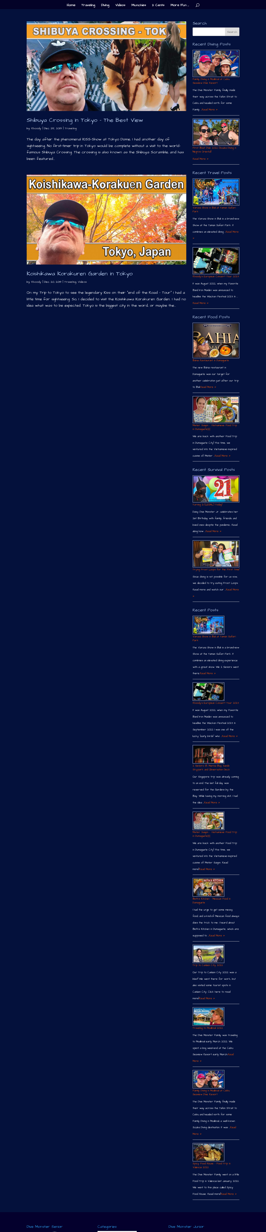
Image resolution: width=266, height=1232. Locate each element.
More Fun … (179, 5)
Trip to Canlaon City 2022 (208, 965)
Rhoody (36, 128)
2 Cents (158, 5)
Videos (120, 5)
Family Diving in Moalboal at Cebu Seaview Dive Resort (211, 81)
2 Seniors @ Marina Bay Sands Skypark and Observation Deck (211, 767)
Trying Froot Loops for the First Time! (216, 569)
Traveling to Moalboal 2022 (208, 1028)
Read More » (210, 109)
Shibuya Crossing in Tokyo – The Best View (85, 120)
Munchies (138, 5)
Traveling (88, 5)
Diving (105, 5)
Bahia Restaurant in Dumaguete (211, 360)
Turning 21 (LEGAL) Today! (207, 504)
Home (71, 5)
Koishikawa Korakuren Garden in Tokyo (80, 274)
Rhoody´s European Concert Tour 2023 (216, 276)
